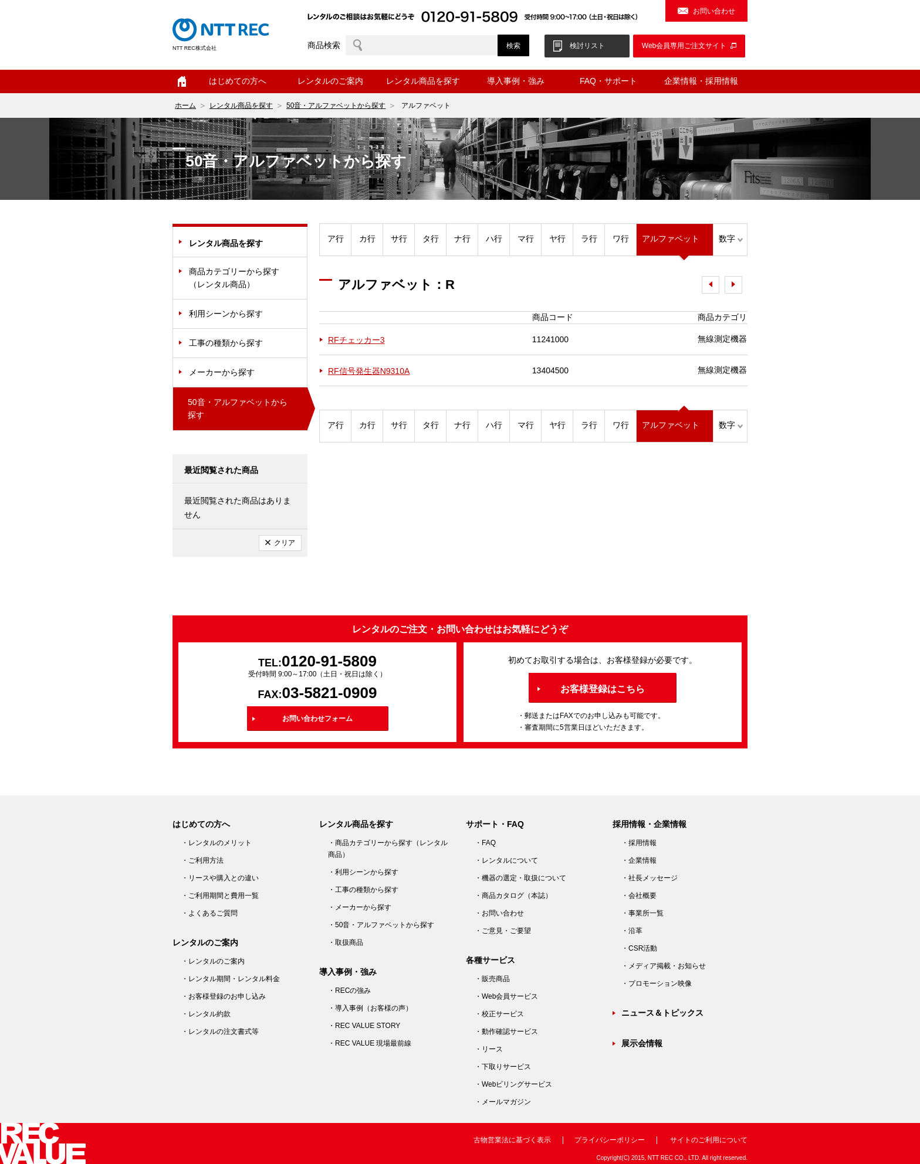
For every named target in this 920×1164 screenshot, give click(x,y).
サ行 (399, 238)
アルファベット (670, 238)
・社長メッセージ (649, 878)
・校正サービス (499, 1014)
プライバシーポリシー (609, 1140)
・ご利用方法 (202, 860)
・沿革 (631, 931)
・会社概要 (639, 895)
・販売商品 (492, 979)
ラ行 (589, 238)
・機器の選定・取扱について (520, 878)
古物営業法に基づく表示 (512, 1140)
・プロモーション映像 (656, 983)
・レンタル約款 (206, 1014)
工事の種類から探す (226, 343)
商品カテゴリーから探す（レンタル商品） (234, 278)
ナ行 (462, 238)
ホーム (181, 81)
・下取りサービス (503, 1067)
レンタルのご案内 (330, 81)
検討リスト (587, 46)
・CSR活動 (639, 948)
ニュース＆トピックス (662, 1012)
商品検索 (323, 45)
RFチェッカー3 (356, 340)
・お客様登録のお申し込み (223, 996)
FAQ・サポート (608, 81)
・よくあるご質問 (209, 913)
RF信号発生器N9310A (369, 371)
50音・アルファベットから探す (335, 105)
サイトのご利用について (709, 1140)
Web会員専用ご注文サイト (684, 46)
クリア (284, 543)
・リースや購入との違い (220, 878)
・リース (489, 1049)
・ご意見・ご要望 (503, 931)
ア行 (335, 238)
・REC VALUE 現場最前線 (369, 1043)
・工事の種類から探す (363, 890)
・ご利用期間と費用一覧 (220, 895)
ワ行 (621, 238)
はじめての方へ (237, 81)
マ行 (526, 238)
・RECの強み (349, 990)
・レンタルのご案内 (213, 961)
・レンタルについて (506, 860)
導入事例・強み (515, 81)
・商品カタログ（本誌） (513, 895)
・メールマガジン (503, 1102)
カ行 (367, 238)
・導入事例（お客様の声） (370, 1008)
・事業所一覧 (642, 913)
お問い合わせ (714, 11)
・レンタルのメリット (216, 843)
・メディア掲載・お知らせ (663, 966)
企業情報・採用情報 (701, 81)
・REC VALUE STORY (364, 1026)
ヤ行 (557, 238)
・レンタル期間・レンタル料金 (230, 979)
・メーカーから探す (359, 907)
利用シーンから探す (226, 313)
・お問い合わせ (499, 913)
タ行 (430, 238)
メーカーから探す (222, 372)
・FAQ (485, 843)
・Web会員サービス (506, 996)
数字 (727, 238)
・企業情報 (639, 860)
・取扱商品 (345, 942)
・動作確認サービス (506, 1031)
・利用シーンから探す (363, 872)
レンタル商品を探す (423, 81)
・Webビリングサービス (513, 1084)
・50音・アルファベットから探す (381, 925)
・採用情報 (639, 843)
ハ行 (494, 238)
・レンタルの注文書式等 (220, 1031)
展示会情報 (641, 1043)
